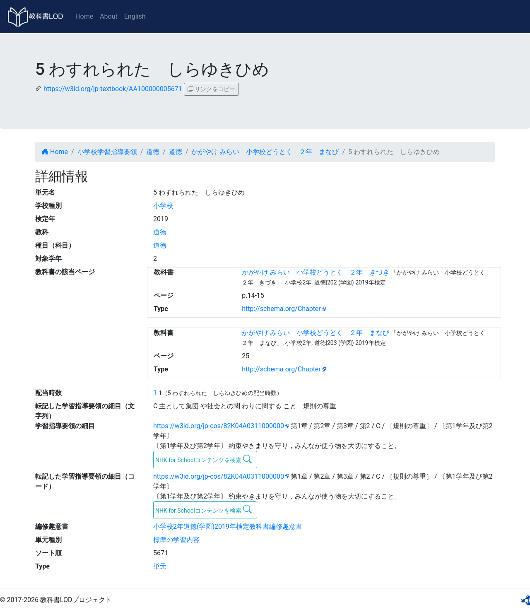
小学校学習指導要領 (107, 152)
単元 (159, 566)
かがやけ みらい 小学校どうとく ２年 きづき (315, 272)
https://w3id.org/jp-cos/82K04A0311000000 (218, 426)
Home (84, 16)
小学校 (163, 206)
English (135, 16)
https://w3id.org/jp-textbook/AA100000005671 (112, 89)
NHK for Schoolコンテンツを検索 (203, 459)
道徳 (152, 152)
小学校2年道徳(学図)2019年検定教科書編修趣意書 (227, 526)
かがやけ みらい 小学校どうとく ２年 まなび (265, 152)
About (109, 16)
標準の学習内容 (176, 540)
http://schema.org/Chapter (281, 309)
